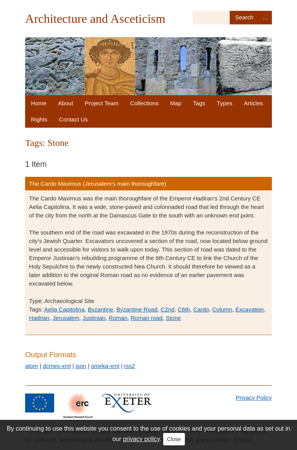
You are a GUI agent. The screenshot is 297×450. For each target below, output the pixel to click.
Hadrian (39, 318)
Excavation (250, 309)
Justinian (94, 318)
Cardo (201, 309)
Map (175, 103)
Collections (144, 103)
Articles (253, 103)
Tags (199, 103)
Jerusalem (66, 318)
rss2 (129, 366)
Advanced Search (265, 17)
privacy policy (141, 439)
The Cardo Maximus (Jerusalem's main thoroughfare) (97, 183)
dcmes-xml (57, 366)
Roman (118, 318)
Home (38, 103)
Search (244, 17)
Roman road (147, 318)
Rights (39, 119)
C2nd (167, 309)
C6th (184, 309)
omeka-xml (105, 366)
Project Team (101, 103)
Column (222, 309)
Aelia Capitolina (64, 309)
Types (224, 103)
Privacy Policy (254, 397)
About (65, 103)
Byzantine (100, 309)
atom (31, 366)
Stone (173, 318)
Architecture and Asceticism (95, 19)
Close (174, 439)
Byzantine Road (136, 309)
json (80, 366)
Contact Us (73, 119)
